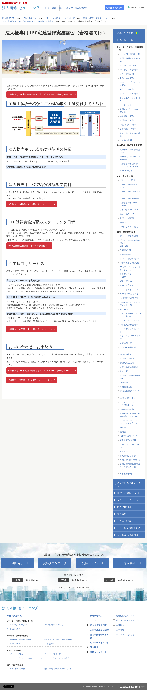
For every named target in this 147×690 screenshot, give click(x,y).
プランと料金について (130, 209)
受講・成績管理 (127, 218)
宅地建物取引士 (127, 354)
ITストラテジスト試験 (130, 320)
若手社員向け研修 (128, 128)
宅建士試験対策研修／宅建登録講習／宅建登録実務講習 (27, 21)
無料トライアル (92, 563)
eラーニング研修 (127, 180)
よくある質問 (126, 140)
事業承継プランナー (129, 455)
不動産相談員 (126, 386)
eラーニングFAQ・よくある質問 (56, 658)
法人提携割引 (124, 507)
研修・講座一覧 (125, 39)
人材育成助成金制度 (127, 535)
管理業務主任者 (127, 362)
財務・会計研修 (127, 78)
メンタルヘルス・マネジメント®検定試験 (130, 422)
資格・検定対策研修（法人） (96, 18)
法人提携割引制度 (98, 625)
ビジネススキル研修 (129, 93)
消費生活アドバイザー (130, 436)
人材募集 (120, 629)
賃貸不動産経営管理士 (130, 367)
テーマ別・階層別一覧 (130, 54)
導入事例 (121, 514)
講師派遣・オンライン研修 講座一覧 (58, 639)
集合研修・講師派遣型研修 (20, 639)
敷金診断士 (125, 371)
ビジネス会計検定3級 (129, 258)
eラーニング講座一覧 (52, 654)
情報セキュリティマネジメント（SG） (130, 303)
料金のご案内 (126, 170)
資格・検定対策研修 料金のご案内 (57, 669)
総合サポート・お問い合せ (128, 620)
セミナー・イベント (127, 500)
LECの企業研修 (30, 18)
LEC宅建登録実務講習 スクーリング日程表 (27, 245)
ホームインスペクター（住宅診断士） (130, 403)
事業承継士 (125, 451)
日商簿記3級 (125, 250)
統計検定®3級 (126, 281)
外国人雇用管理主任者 (130, 460)
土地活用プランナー (129, 398)
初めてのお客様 (127, 33)
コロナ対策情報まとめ (128, 528)
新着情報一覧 (96, 615)
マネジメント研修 (128, 65)
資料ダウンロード (54, 563)
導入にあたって (127, 214)
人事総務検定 (126, 343)
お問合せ (17, 563)
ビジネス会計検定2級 (129, 263)
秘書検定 (124, 427)
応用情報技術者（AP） (130, 298)
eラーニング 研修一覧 (130, 198)
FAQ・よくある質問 (129, 226)
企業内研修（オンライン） (128, 484)
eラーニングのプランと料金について (24, 658)
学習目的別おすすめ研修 (53, 625)
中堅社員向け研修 (128, 124)
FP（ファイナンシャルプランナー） (130, 268)
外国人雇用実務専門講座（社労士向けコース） (130, 467)
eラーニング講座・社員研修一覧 (60, 18)
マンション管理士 (128, 358)
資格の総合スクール (125, 615)
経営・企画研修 (127, 89)
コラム (93, 620)
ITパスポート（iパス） (130, 289)
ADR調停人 (125, 382)
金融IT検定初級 (127, 285)
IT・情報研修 (126, 105)
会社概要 (120, 625)
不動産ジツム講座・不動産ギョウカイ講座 (130, 415)
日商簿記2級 (125, 254)
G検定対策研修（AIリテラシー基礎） (130, 315)
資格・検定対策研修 (129, 236)
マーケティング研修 (129, 69)
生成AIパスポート (128, 309)
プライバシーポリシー (126, 634)
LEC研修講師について (128, 493)
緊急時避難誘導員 (128, 440)
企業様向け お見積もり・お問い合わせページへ (30, 204)
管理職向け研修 (127, 120)
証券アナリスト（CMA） (127, 275)
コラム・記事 (124, 521)
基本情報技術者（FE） (130, 294)
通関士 (123, 431)
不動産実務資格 (127, 409)
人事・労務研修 (127, 74)
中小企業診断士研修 (129, 324)
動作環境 (124, 222)
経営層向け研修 (127, 116)
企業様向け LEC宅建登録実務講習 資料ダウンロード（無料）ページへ (40, 94)
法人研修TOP (8, 18)
